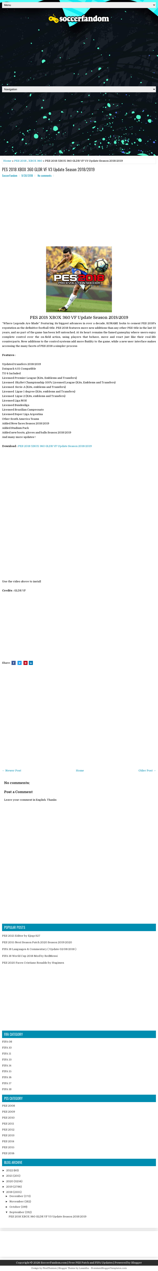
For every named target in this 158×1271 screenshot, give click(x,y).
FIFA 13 (7, 1059)
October (15, 1206)
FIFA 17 (7, 1083)
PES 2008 (8, 1105)
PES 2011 (8, 1123)
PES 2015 (8, 1147)
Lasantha (84, 1268)
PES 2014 (8, 1141)
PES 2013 (8, 1135)
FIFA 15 (7, 1071)
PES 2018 (20, 160)
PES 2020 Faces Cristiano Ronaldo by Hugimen (33, 962)
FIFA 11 (6, 1053)
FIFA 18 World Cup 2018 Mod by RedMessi (30, 955)
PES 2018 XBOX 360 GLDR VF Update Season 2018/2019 (55, 446)
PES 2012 (8, 1129)
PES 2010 (8, 1117)
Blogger (136, 1262)
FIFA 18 (7, 1089)
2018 (9, 1192)
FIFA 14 (6, 1065)
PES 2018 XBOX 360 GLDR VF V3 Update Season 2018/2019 (48, 169)
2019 (9, 1186)
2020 (10, 1181)
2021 (9, 1175)
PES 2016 (8, 1153)
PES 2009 (8, 1111)
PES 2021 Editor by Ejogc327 (21, 935)
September (17, 1212)
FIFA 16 (7, 1077)
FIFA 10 (7, 1047)
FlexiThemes (49, 1268)
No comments (45, 175)
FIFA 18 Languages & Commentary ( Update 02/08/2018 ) (39, 949)
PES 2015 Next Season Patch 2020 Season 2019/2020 (37, 942)
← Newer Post (11, 770)
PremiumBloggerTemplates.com (109, 1268)
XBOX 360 (35, 160)
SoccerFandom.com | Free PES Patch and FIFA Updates (77, 1262)
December (16, 1196)
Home (7, 160)
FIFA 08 (7, 1041)
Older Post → (147, 770)
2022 (10, 1170)
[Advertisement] (79, 53)
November (16, 1201)
